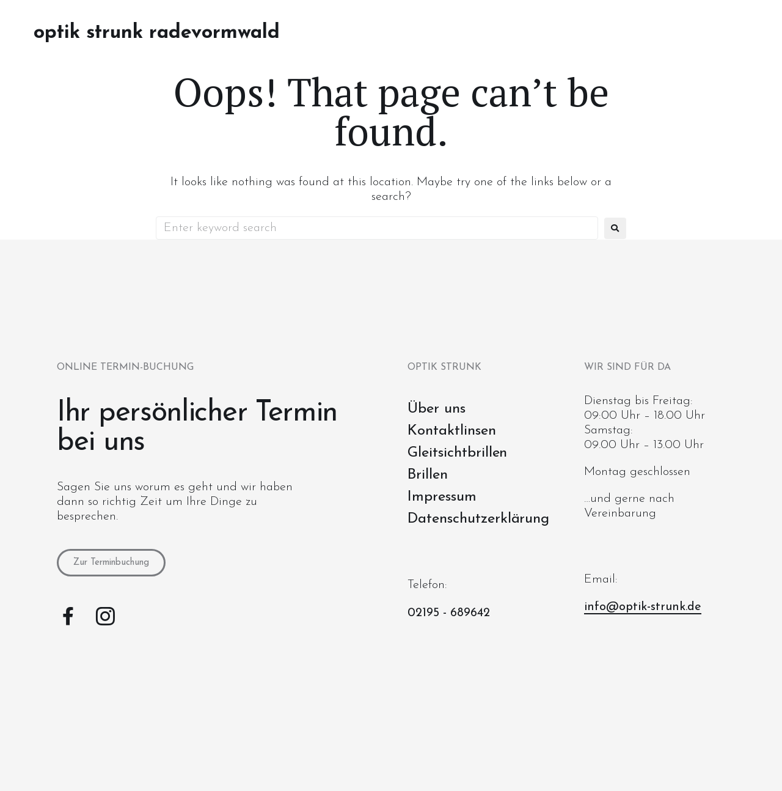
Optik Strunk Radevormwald (157, 33)
